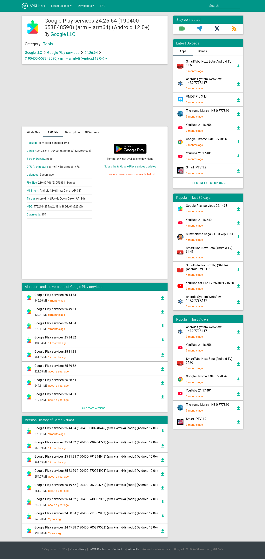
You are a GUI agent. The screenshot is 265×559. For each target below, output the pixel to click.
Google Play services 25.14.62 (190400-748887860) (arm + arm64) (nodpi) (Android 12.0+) (96, 499)
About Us (133, 549)
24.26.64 (91, 53)
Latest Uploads (61, 5)
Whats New (33, 132)
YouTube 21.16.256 (199, 125)
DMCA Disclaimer (99, 549)
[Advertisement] (95, 97)
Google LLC (63, 34)
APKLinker (33, 6)
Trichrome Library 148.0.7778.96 (207, 110)
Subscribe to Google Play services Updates (130, 166)
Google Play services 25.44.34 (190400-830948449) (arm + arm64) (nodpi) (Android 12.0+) (96, 428)
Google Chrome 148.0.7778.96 (206, 139)
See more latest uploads (208, 183)
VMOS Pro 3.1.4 (197, 96)
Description (72, 132)
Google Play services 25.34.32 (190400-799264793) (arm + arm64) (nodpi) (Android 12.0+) (96, 442)
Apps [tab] (183, 51)
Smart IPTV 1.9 (196, 167)
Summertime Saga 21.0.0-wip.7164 (209, 234)
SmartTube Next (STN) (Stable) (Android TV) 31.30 (207, 267)
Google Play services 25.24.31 (55, 394)
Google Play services (63, 53)
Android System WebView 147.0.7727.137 (204, 81)
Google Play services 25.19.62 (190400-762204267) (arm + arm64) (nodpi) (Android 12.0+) (96, 485)
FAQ (102, 5)
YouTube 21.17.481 (199, 153)
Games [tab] (202, 51)
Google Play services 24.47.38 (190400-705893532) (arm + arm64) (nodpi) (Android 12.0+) (96, 527)
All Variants (91, 132)
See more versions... (94, 408)
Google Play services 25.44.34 (55, 323)
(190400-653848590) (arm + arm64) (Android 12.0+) (66, 58)
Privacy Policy (78, 549)
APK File (53, 132)
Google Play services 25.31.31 (55, 351)
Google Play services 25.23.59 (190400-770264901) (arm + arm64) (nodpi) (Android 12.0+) (96, 471)
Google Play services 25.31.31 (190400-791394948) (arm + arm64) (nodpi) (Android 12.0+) (96, 456)
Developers (86, 5)
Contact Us (119, 549)
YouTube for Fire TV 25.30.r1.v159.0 (210, 283)
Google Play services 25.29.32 (55, 366)
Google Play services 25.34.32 (55, 337)
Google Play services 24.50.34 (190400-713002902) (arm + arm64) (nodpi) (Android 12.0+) (96, 513)
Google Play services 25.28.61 (55, 380)
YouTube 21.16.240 (199, 220)
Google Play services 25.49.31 (55, 309)
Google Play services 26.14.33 (55, 295)
